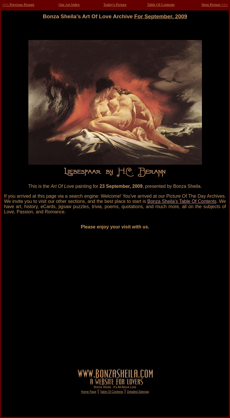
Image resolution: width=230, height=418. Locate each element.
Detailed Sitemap (138, 391)
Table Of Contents (160, 4)
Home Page (88, 391)
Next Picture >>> (214, 4)
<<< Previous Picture (18, 4)
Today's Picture (114, 4)
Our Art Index (69, 4)
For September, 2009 (160, 16)
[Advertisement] (64, 298)
